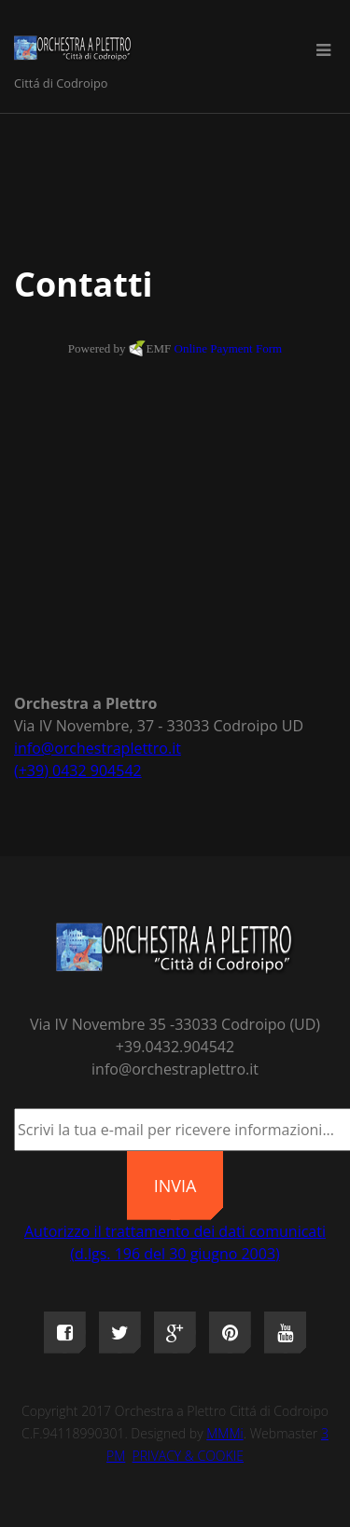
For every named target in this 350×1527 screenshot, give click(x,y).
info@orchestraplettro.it (97, 748)
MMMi (224, 1433)
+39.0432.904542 (175, 1046)
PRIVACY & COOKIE (188, 1456)
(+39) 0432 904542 (78, 770)
